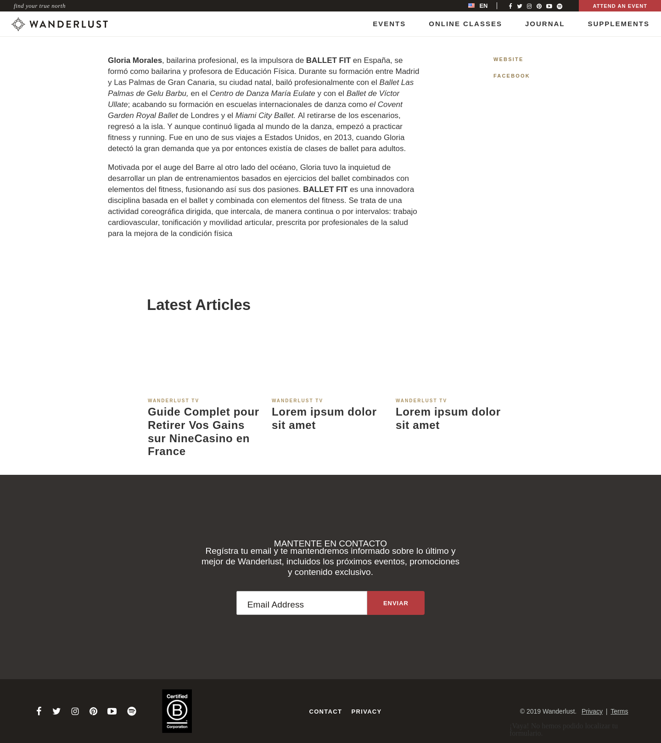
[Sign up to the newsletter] (396, 603)
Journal (545, 24)
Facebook (511, 76)
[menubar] (487, 5)
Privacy (367, 711)
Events (389, 24)
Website (508, 59)
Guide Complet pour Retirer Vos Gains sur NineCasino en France (203, 431)
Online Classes (465, 24)
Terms (619, 711)
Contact (325, 711)
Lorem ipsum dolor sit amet (324, 418)
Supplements (619, 24)
